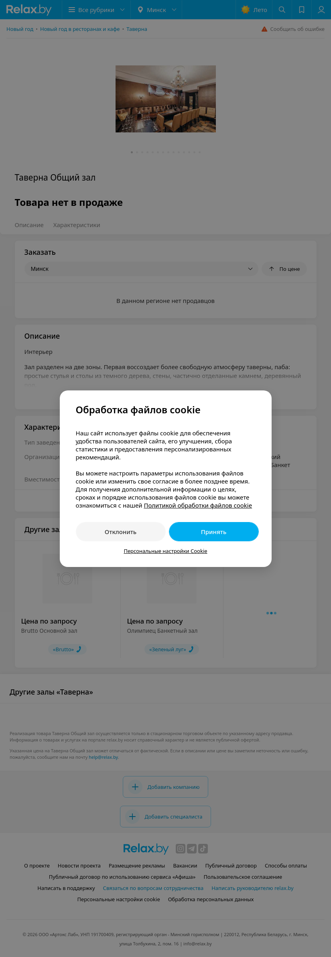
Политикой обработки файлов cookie (198, 505)
